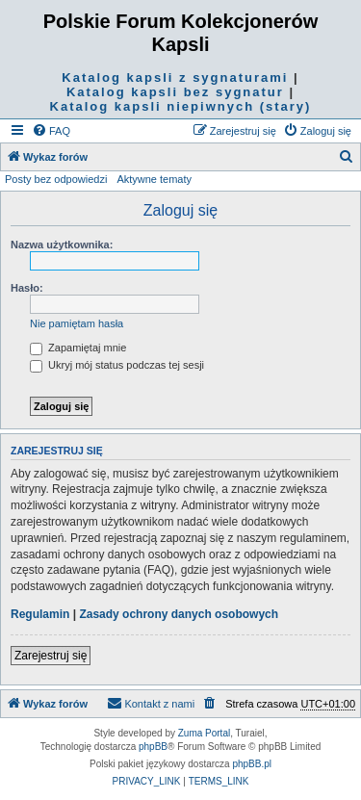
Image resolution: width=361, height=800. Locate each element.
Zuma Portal (204, 733)
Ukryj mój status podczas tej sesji (117, 365)
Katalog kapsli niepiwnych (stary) (181, 106)
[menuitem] (51, 130)
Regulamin (40, 614)
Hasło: (27, 288)
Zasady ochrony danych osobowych (178, 614)
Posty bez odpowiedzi (56, 179)
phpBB (153, 746)
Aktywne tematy (154, 179)
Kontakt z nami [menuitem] (150, 703)
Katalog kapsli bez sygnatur (175, 92)
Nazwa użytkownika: (62, 244)
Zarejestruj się (50, 655)
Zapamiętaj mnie (78, 347)
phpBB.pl (251, 764)
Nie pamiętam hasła (76, 323)
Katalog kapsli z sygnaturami (175, 77)
